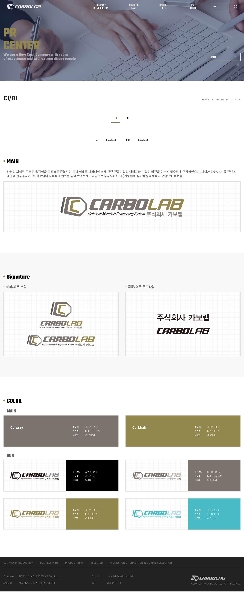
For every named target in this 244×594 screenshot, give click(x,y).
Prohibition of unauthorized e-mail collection (158, 565)
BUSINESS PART (55, 565)
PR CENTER (107, 565)
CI (116, 118)
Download (106, 140)
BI (128, 118)
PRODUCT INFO (83, 565)
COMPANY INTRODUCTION (20, 565)
